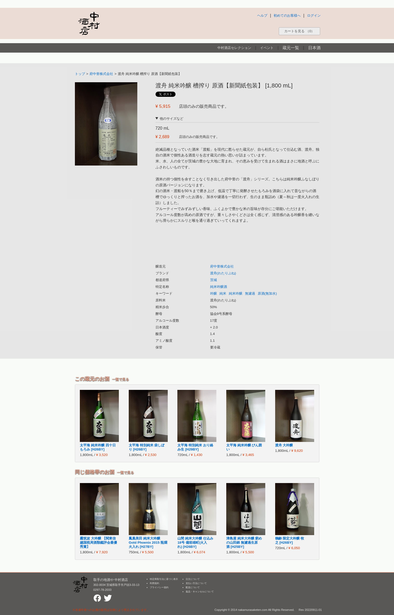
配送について (193, 587)
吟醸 (213, 293)
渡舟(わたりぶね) (223, 273)
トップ (80, 74)
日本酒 (314, 48)
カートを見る (299, 31)
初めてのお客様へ (287, 15)
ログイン (314, 15)
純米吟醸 (235, 293)
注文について (193, 579)
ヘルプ (262, 15)
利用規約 (154, 583)
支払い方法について (196, 583)
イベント (267, 48)
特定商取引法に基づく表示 (164, 579)
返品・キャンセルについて (200, 591)
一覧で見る (120, 379)
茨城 (213, 280)
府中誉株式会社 (101, 74)
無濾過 (250, 293)
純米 (222, 293)
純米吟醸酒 (218, 287)
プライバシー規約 (159, 587)
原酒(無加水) (267, 293)
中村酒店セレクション (234, 48)
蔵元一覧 (290, 48)
